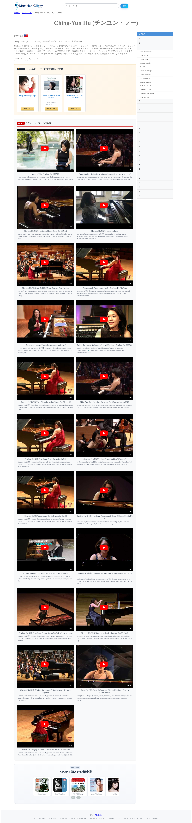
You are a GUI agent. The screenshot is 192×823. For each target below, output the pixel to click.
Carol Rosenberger (146, 71)
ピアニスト (143, 34)
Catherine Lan (144, 97)
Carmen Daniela (145, 63)
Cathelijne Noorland (146, 86)
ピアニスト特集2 (137, 818)
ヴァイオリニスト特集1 (68, 818)
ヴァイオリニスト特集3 (106, 818)
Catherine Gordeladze (147, 93)
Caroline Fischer (145, 74)
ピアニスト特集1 (123, 818)
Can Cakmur (144, 55)
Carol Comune (144, 67)
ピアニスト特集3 (152, 818)
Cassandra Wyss (145, 78)
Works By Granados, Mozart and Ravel (51, 97)
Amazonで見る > (28, 109)
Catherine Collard (145, 90)
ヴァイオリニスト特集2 (87, 818)
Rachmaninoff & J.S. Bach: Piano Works (75, 97)
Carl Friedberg (144, 59)
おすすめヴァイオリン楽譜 (47, 818)
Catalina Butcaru (145, 82)
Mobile (98, 815)
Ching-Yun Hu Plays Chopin (27, 96)
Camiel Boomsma (146, 52)
